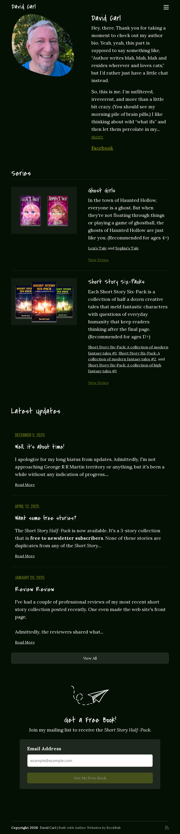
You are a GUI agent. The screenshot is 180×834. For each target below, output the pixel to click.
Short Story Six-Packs (116, 281)
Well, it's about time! (39, 446)
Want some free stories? (45, 518)
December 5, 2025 (30, 435)
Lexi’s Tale (97, 248)
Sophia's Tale (127, 248)
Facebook (102, 148)
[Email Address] (90, 760)
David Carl (23, 6)
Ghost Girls (101, 190)
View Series (98, 259)
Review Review (34, 589)
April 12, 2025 (27, 506)
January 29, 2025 (30, 577)
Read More (25, 484)
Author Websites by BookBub (98, 828)
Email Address (44, 748)
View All (90, 658)
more (97, 137)
